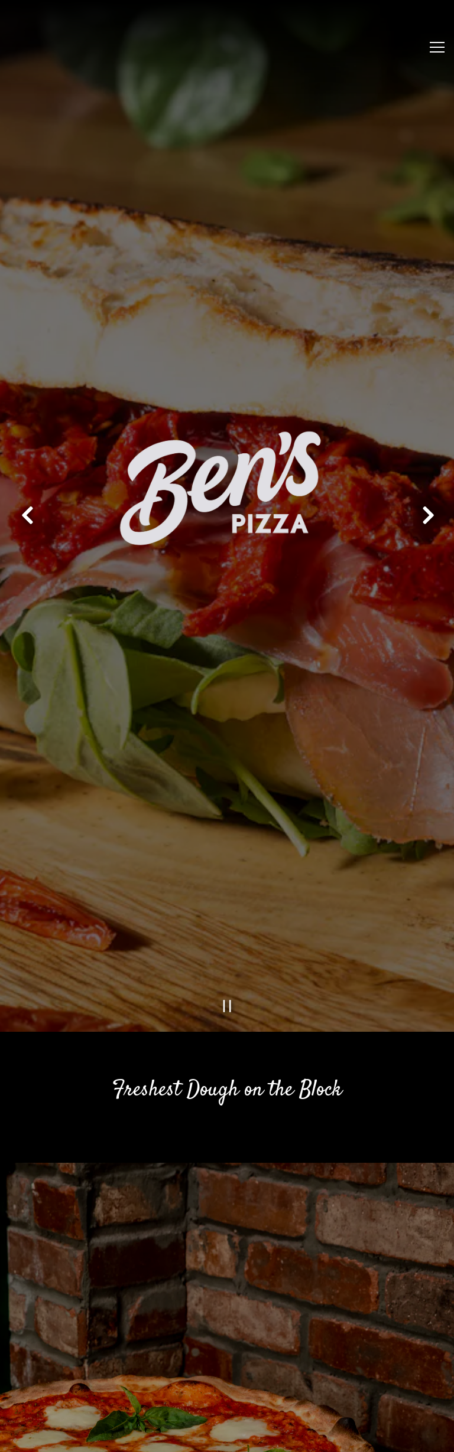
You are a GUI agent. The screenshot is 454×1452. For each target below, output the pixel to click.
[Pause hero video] (227, 930)
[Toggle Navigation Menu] (437, 47)
